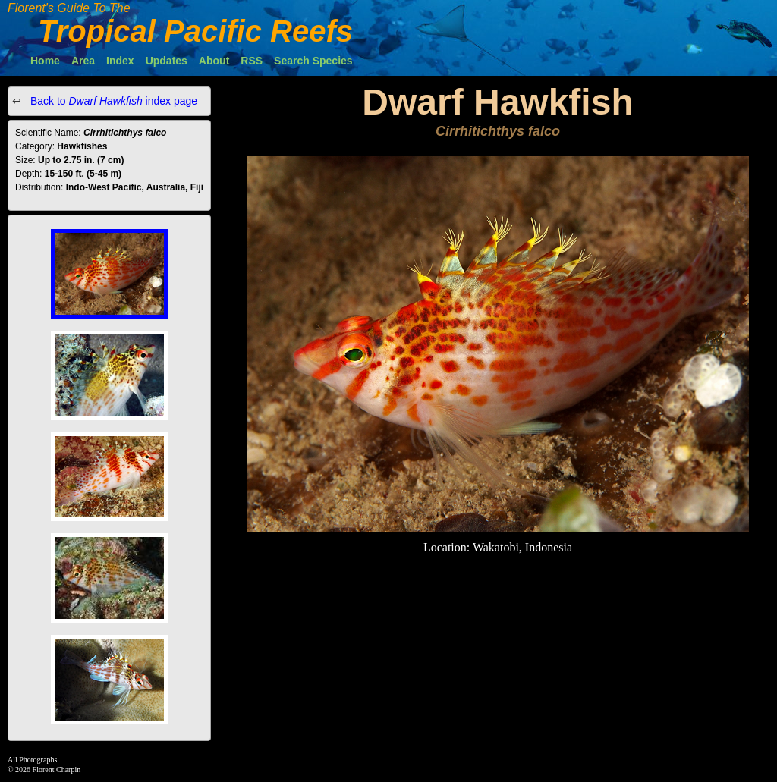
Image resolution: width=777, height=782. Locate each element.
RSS (252, 61)
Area (83, 61)
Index (120, 61)
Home (45, 61)
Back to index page (112, 101)
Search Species (313, 61)
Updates (166, 61)
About (214, 61)
